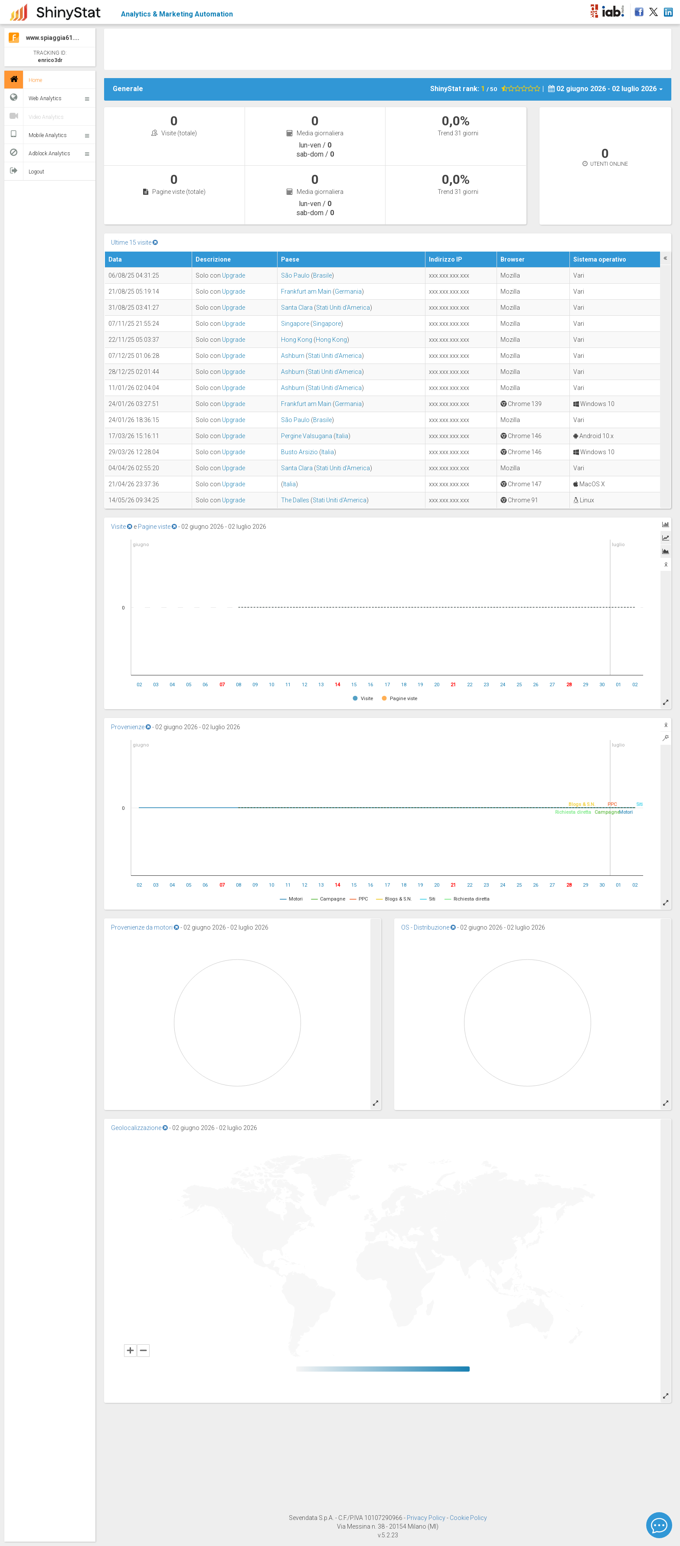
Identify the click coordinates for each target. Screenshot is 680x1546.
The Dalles (295, 500)
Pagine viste (157, 526)
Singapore (295, 323)
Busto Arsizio (299, 452)
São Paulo (295, 275)
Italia (342, 435)
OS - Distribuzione (428, 927)
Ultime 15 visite (134, 242)
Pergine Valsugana (306, 435)
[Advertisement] (388, 48)
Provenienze (131, 727)
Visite (121, 526)
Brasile (322, 275)
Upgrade (233, 275)
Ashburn (292, 355)
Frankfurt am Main (306, 291)
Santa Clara (297, 307)
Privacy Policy (427, 1517)
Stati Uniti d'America (343, 307)
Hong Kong (296, 339)
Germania (348, 291)
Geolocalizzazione (139, 1127)
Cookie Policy (468, 1517)
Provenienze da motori (145, 927)
